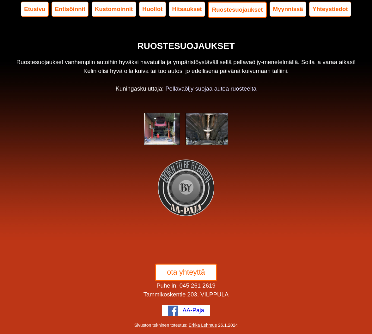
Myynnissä (288, 9)
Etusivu (34, 9)
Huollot (152, 9)
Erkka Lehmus (203, 325)
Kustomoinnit (114, 9)
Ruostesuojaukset (237, 9)
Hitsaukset (187, 9)
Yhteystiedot (330, 9)
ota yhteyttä (186, 272)
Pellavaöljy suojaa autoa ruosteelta (210, 88)
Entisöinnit (70, 9)
